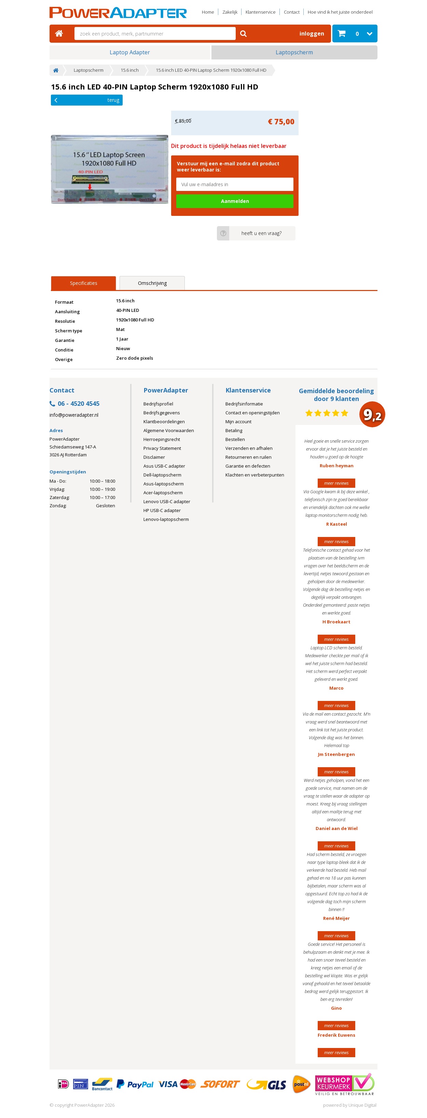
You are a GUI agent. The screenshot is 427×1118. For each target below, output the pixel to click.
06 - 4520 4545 (74, 404)
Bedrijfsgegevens (161, 413)
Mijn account (238, 421)
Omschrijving (152, 283)
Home (208, 12)
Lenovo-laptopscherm (166, 519)
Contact (292, 12)
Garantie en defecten (247, 466)
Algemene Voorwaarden (168, 430)
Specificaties (83, 283)
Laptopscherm (294, 52)
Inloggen (312, 33)
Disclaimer (154, 457)
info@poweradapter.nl (74, 415)
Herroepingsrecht (161, 439)
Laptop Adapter (130, 52)
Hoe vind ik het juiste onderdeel (340, 12)
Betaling (233, 430)
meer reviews (336, 483)
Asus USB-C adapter (164, 466)
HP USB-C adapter (162, 510)
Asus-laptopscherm (163, 484)
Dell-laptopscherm (162, 475)
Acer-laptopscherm (163, 492)
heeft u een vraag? (249, 233)
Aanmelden (235, 201)
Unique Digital (362, 1105)
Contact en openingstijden (252, 413)
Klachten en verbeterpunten (254, 475)
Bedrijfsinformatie (244, 404)
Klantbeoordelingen (164, 421)
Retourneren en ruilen (248, 457)
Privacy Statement (162, 448)
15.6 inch (130, 70)
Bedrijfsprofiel (158, 404)
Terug (86, 100)
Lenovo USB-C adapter (166, 501)
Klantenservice (261, 12)
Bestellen (235, 439)
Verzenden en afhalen (249, 448)
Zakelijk (229, 12)
